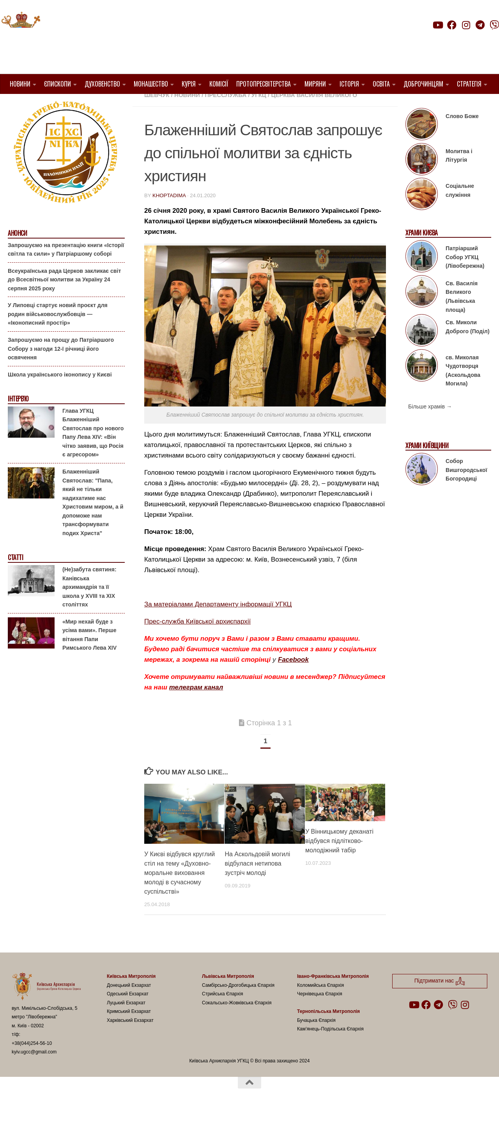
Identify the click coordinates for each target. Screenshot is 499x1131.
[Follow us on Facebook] (452, 25)
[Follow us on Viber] (494, 25)
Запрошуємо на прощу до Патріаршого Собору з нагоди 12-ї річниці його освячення (61, 368)
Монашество (151, 83)
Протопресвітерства (263, 83)
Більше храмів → (430, 426)
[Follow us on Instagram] (466, 25)
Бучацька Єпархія (316, 1040)
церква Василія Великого (314, 114)
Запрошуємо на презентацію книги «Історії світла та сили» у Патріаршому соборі (66, 269)
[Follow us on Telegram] (480, 25)
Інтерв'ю (18, 418)
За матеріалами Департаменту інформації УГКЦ (218, 624)
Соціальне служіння (460, 210)
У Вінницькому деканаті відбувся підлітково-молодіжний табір (339, 860)
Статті (15, 577)
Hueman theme (103, 1114)
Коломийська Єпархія (320, 1004)
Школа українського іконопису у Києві (60, 394)
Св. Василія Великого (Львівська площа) (462, 316)
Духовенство (102, 83)
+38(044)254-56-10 (32, 1063)
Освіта (381, 83)
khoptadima (169, 215)
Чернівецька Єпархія (319, 1013)
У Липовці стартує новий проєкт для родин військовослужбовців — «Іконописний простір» (58, 334)
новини (187, 114)
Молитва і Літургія (459, 175)
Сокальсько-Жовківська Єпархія (237, 1022)
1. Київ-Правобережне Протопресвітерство (216, 105)
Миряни (315, 83)
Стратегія (469, 83)
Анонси (17, 253)
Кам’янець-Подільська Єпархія (330, 1048)
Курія (189, 83)
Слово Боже (462, 136)
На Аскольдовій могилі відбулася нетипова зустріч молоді (257, 883)
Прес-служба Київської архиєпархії (197, 641)
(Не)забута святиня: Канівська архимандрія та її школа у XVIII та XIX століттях (89, 606)
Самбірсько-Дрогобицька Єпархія (238, 1004)
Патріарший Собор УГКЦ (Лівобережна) (465, 277)
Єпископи (57, 83)
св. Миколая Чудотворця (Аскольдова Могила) (463, 390)
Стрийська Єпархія (222, 1013)
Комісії (218, 83)
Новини (20, 83)
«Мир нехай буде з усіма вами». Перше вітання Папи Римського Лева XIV (89, 654)
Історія (349, 83)
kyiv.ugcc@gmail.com (34, 1071)
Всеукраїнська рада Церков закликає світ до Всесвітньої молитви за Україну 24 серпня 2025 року (64, 299)
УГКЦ (258, 114)
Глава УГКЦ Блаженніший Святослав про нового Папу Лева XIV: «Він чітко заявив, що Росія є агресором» (93, 453)
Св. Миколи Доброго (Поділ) (468, 346)
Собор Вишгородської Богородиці (466, 490)
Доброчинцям (423, 83)
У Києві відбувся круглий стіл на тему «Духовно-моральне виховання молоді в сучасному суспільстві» (179, 893)
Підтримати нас (444, 40)
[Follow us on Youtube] (437, 25)
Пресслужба (226, 114)
